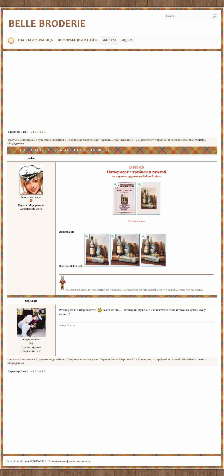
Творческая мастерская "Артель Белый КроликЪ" (101, 139)
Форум (12, 139)
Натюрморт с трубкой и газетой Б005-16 (165, 139)
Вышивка (26, 139)
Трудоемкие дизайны (50, 139)
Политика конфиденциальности (68, 461)
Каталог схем (136, 221)
